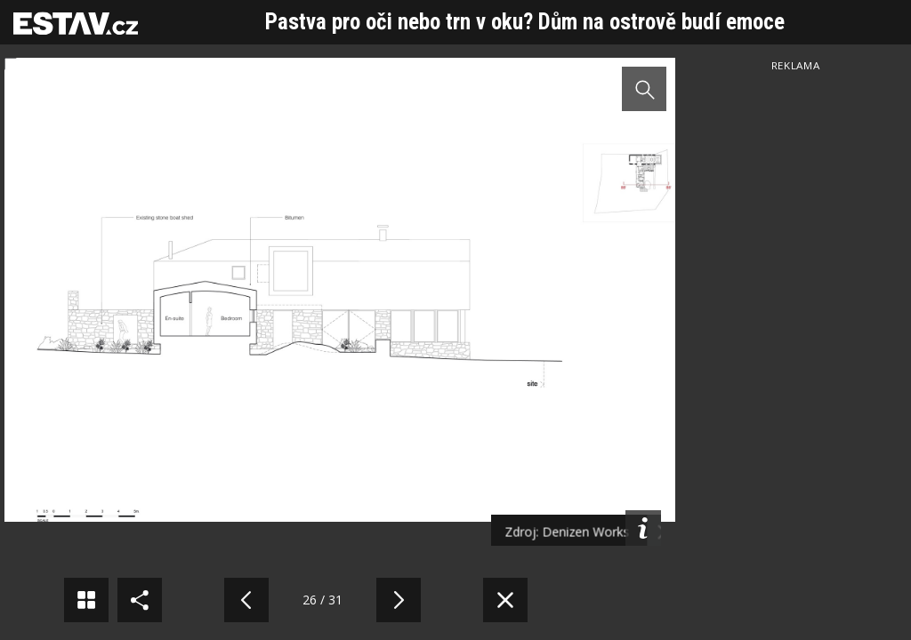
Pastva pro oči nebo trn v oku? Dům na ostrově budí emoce (525, 22)
